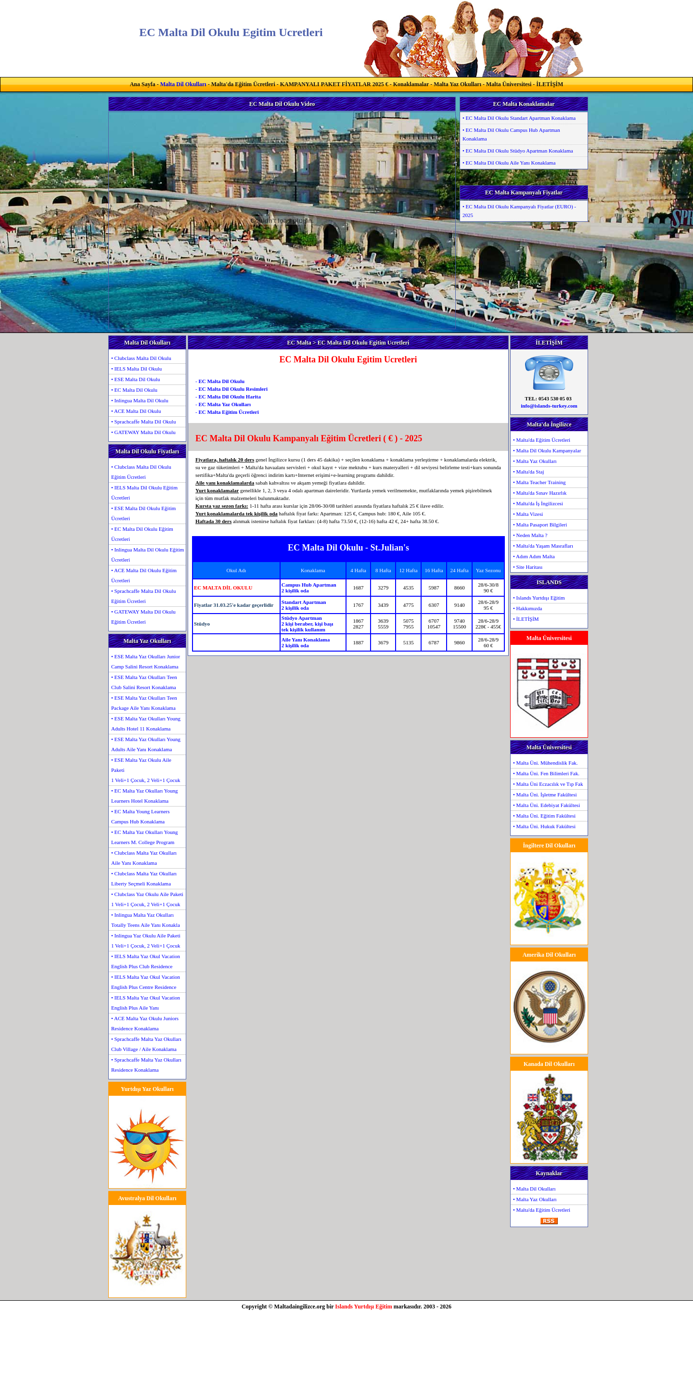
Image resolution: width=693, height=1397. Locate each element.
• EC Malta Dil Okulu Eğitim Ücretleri (142, 534)
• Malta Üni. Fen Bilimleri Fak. (546, 773)
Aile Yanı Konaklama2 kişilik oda (306, 642)
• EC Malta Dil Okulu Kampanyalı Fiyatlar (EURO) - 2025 (519, 211)
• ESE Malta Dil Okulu (135, 379)
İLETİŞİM (549, 84)
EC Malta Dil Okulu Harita (229, 396)
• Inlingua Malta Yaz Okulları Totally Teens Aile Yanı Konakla (145, 920)
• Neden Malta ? (530, 535)
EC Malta (299, 342)
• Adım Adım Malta (534, 556)
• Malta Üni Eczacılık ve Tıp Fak (548, 784)
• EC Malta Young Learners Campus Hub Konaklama (140, 816)
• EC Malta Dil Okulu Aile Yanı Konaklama (508, 163)
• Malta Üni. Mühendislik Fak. (545, 763)
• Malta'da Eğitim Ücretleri (541, 440)
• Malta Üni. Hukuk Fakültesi (544, 826)
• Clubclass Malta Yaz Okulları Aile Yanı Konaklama (144, 858)
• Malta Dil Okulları (534, 1189)
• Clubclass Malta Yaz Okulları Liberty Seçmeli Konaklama (144, 878)
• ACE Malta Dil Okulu (136, 411)
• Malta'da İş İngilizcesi (538, 503)
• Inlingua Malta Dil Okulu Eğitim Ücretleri (147, 555)
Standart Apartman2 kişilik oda (304, 605)
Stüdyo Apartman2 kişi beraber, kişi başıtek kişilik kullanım (307, 623)
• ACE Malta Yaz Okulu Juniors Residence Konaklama (145, 1023)
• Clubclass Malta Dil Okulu (141, 358)
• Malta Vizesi (528, 514)
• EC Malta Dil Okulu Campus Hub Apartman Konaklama (511, 134)
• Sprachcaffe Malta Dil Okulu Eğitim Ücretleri (143, 596)
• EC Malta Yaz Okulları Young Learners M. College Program (144, 837)
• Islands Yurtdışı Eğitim (539, 598)
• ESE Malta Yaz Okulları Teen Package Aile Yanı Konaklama (144, 703)
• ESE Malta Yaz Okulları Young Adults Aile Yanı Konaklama (145, 744)
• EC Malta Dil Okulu (134, 390)
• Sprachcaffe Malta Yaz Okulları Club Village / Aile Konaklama (146, 1044)
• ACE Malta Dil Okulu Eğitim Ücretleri (144, 575)
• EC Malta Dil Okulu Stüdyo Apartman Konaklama (517, 151)
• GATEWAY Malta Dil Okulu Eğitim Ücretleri (143, 617)
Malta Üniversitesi (508, 84)
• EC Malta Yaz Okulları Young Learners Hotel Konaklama (144, 796)
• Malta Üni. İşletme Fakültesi (545, 794)
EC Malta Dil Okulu (221, 381)
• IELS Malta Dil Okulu (136, 369)
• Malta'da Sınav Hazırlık (539, 493)
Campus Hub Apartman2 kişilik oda (309, 587)
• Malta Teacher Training (539, 482)
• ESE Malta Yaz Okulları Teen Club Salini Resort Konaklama (144, 682)
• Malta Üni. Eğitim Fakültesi (544, 816)
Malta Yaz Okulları (457, 84)
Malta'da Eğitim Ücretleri (243, 84)
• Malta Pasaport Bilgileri (540, 524)
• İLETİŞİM (526, 619)
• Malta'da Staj (528, 471)
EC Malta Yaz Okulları (224, 404)
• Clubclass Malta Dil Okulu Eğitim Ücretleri (141, 472)
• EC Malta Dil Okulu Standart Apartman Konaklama (519, 118)
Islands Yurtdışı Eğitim (363, 1306)
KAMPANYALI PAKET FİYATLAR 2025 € (334, 84)
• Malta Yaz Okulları (535, 461)
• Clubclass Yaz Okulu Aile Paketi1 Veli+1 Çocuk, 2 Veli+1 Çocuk (147, 899)
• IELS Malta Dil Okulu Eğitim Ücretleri (144, 492)
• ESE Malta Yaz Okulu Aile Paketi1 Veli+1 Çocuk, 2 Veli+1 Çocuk (145, 770)
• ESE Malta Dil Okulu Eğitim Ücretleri (143, 513)
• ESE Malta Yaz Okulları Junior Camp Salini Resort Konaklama (145, 661)
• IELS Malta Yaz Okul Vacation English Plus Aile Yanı (145, 1003)
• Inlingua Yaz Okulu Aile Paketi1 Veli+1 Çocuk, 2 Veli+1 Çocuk (145, 940)
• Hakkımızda (527, 608)
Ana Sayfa (142, 84)
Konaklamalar (411, 84)
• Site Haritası (527, 567)
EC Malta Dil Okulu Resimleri (233, 389)
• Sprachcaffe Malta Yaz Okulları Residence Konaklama (146, 1065)
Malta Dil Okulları (183, 84)
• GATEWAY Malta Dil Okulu (143, 432)
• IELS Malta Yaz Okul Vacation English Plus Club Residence (145, 961)
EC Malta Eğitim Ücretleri (228, 412)
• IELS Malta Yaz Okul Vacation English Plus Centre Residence (145, 982)
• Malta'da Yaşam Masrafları (543, 546)
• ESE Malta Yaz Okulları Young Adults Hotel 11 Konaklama (145, 723)
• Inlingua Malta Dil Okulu (139, 400)
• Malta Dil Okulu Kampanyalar (547, 450)
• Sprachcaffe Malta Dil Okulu (143, 421)
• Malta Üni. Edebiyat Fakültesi (546, 805)
